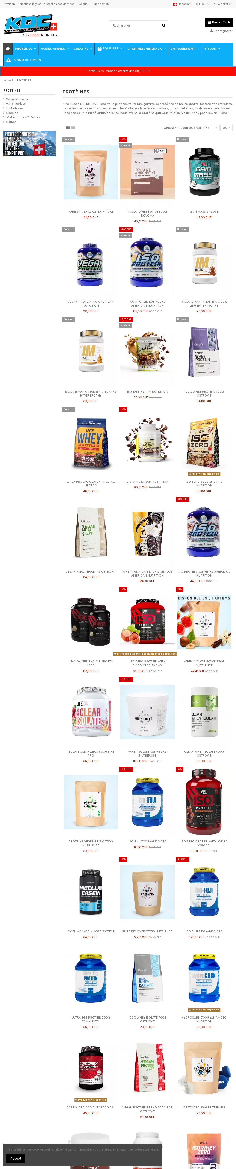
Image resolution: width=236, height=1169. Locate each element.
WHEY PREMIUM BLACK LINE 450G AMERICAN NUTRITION (147, 573)
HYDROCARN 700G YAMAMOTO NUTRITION (204, 1019)
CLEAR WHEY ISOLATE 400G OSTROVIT (204, 753)
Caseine (12, 113)
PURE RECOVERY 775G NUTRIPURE (147, 931)
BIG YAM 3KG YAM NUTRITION (147, 482)
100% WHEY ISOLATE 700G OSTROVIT (147, 1019)
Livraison (9, 4)
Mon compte (102, 4)
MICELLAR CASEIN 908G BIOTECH (90, 931)
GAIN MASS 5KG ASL (204, 212)
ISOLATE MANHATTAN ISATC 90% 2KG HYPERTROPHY (204, 304)
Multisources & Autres (23, 117)
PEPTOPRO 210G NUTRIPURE (204, 1107)
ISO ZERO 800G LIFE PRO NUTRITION (204, 484)
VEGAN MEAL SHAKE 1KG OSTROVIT (91, 572)
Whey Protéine (17, 99)
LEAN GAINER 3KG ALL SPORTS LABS (90, 663)
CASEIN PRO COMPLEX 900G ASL (91, 1107)
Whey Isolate (16, 104)
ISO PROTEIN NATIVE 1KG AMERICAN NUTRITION (204, 573)
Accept (16, 1158)
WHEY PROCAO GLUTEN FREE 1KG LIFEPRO (91, 484)
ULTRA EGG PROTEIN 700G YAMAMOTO (91, 1019)
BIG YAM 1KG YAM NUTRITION (147, 392)
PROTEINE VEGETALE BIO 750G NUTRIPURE (90, 843)
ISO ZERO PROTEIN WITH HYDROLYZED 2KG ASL (147, 663)
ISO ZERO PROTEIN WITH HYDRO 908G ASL (204, 843)
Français (182, 4)
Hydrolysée (14, 108)
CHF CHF (202, 4)
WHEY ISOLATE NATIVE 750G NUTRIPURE (204, 663)
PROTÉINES (12, 90)
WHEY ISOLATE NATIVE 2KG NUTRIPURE (147, 753)
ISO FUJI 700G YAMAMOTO (147, 841)
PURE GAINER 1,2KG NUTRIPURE (91, 212)
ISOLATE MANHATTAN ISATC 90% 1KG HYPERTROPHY (91, 393)
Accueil (84, 4)
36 (226, 128)
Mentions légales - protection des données (47, 4)
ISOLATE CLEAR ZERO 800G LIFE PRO (91, 753)
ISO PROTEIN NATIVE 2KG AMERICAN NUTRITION (147, 304)
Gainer (11, 122)
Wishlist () (223, 4)
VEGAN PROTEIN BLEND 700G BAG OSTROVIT (147, 1109)
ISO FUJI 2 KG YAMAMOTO (204, 931)
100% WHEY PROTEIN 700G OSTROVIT (204, 393)
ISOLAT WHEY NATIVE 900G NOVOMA (147, 213)
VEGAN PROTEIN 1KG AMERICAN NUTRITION (91, 304)
